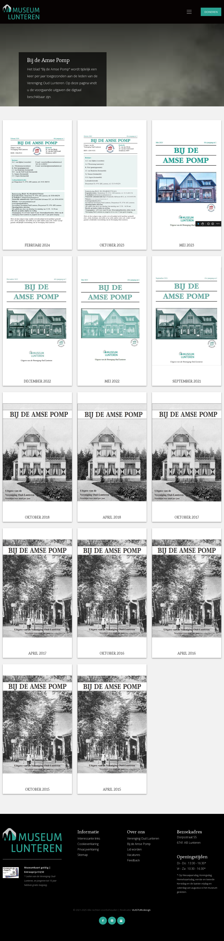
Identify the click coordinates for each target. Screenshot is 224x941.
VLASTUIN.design (141, 910)
